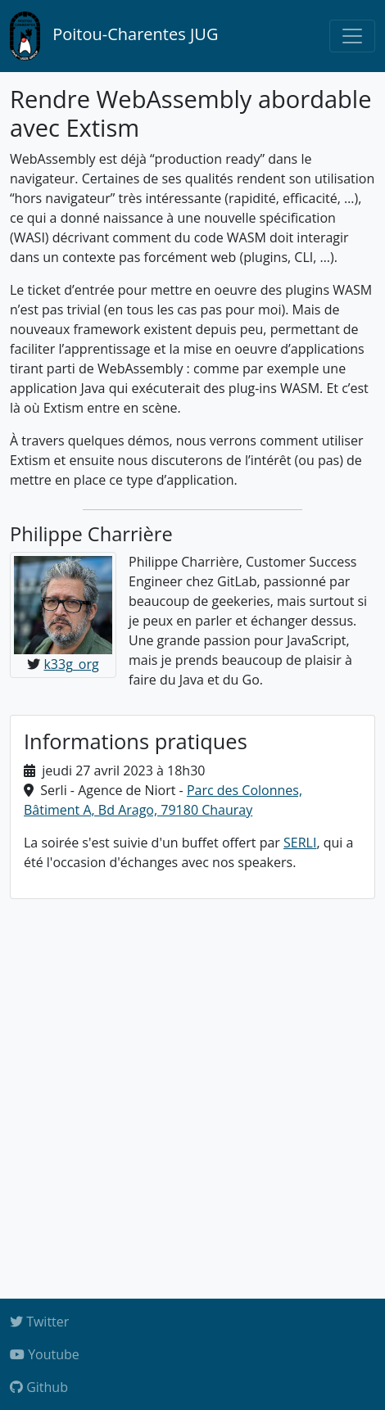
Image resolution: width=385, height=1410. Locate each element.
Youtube (44, 1354)
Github (39, 1387)
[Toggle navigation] (352, 36)
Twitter (39, 1322)
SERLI (299, 843)
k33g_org (70, 664)
